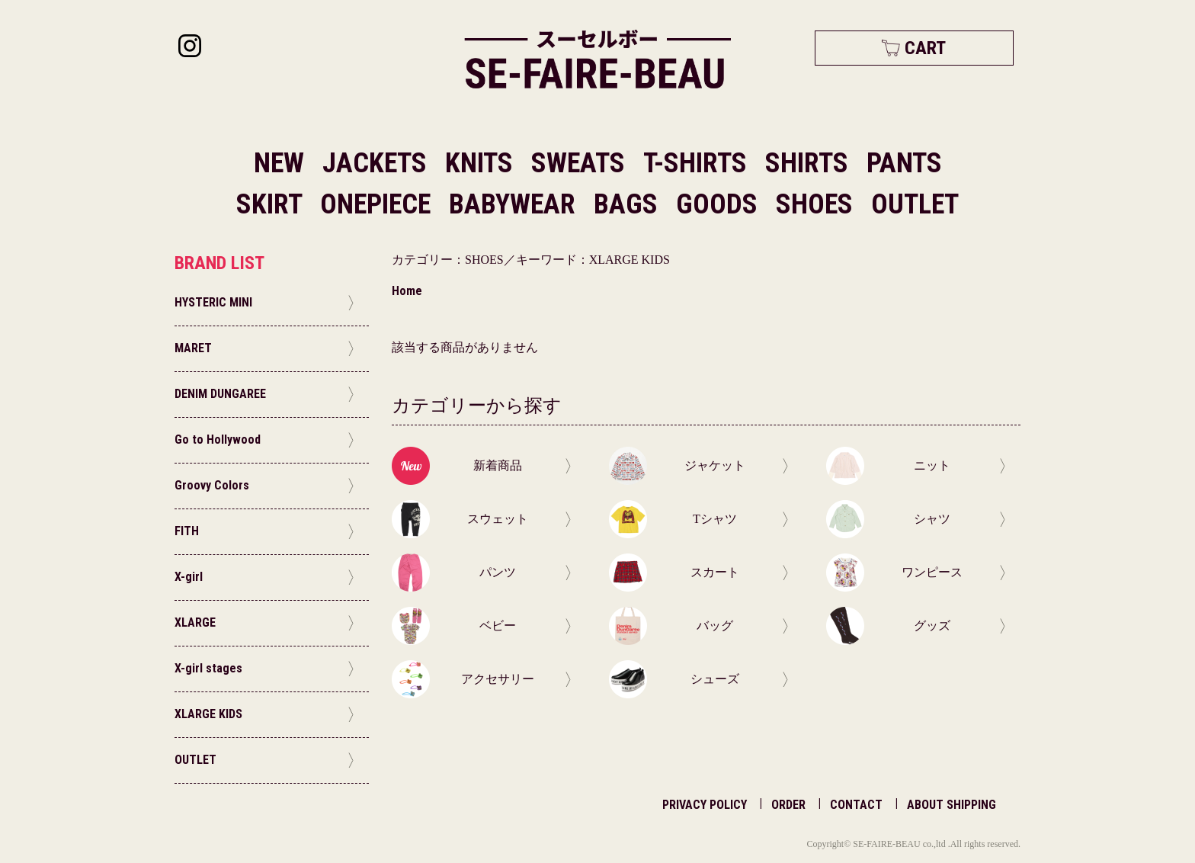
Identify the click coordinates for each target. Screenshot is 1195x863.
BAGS (629, 204)
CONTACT (856, 804)
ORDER (788, 804)
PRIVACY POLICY (704, 804)
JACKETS (377, 163)
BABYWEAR (515, 204)
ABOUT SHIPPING (951, 804)
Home (407, 291)
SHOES (817, 204)
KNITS (482, 163)
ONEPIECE (378, 204)
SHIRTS (809, 163)
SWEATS (581, 163)
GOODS (720, 204)
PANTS (904, 163)
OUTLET (915, 204)
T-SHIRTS (698, 163)
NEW (279, 163)
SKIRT (272, 204)
